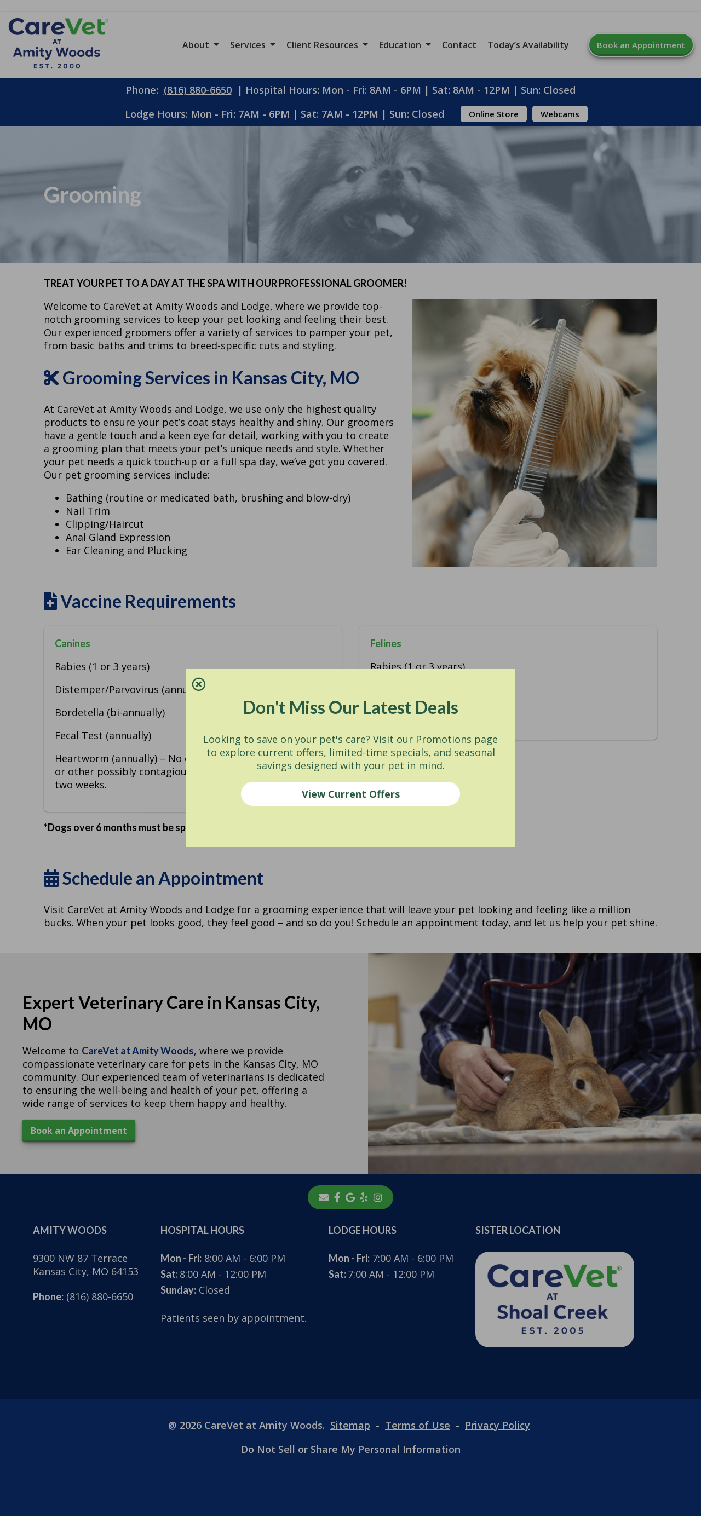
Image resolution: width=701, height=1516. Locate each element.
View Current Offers (351, 793)
